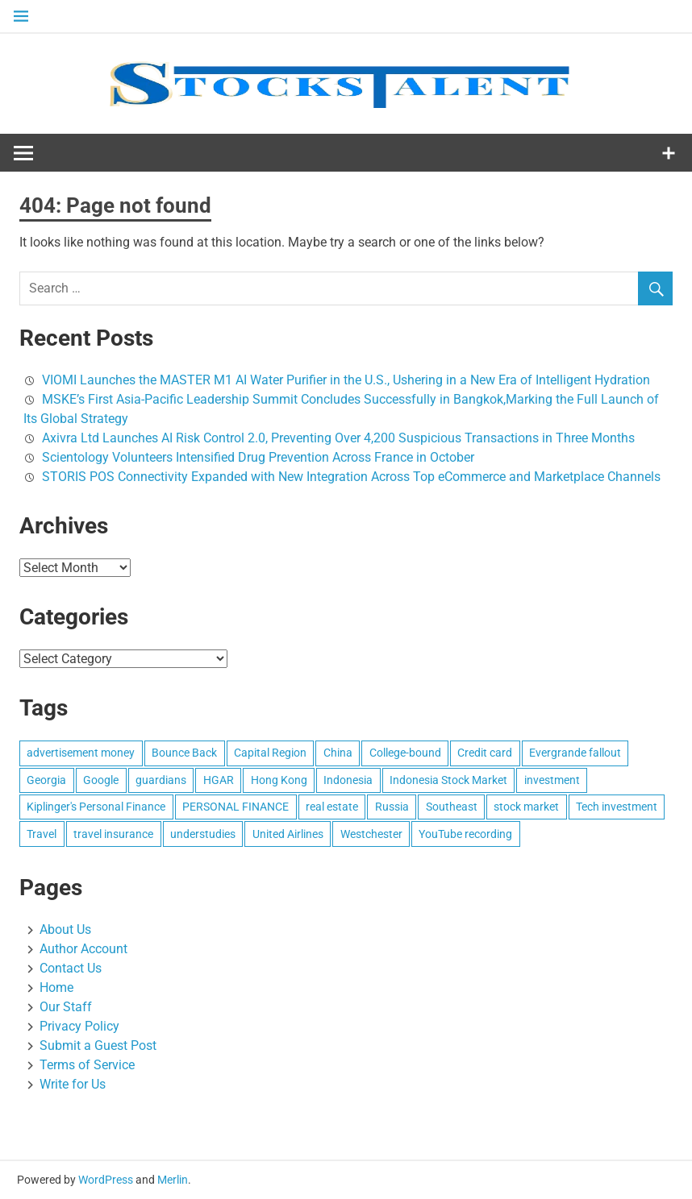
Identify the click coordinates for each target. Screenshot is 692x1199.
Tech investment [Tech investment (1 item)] (616, 806)
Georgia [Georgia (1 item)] (46, 780)
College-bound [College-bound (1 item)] (405, 752)
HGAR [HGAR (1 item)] (218, 780)
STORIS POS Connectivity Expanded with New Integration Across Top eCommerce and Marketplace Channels (351, 476)
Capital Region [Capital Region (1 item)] (270, 752)
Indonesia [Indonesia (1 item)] (348, 780)
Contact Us (71, 968)
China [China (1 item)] (337, 752)
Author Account (83, 948)
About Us (65, 929)
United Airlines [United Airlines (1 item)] (287, 834)
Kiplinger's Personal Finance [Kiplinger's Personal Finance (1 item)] (96, 806)
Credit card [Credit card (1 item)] (484, 752)
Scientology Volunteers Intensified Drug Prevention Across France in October (258, 457)
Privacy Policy (79, 1026)
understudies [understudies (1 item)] (203, 834)
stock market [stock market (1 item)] (526, 806)
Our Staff (66, 1006)
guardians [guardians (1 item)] (160, 780)
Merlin (172, 1179)
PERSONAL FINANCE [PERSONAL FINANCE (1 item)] (235, 806)
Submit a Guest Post (98, 1045)
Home (56, 987)
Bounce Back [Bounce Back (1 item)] (184, 752)
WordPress (105, 1179)
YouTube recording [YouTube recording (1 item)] (465, 834)
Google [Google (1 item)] (101, 780)
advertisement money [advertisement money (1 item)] (81, 752)
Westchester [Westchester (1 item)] (371, 834)
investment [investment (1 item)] (552, 780)
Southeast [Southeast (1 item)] (451, 806)
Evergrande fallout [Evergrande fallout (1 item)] (575, 752)
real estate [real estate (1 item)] (332, 806)
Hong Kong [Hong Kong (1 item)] (279, 780)
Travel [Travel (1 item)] (41, 834)
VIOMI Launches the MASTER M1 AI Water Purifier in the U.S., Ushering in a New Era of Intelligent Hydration (346, 380)
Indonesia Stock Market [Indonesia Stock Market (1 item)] (448, 780)
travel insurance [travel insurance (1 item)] (113, 834)
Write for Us (73, 1084)
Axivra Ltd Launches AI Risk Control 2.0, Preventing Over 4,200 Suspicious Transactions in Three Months (338, 438)
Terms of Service (87, 1064)
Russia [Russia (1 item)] (392, 806)
